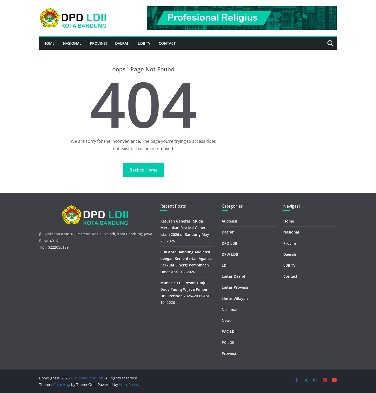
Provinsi (98, 43)
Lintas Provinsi (235, 287)
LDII (225, 265)
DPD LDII (229, 243)
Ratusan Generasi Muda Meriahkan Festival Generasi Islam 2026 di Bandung (185, 228)
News (226, 320)
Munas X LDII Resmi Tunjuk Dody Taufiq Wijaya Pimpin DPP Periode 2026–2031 (184, 289)
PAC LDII (229, 331)
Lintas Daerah (234, 276)
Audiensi (229, 221)
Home (49, 43)
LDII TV (144, 43)
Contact (167, 43)
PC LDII (228, 342)
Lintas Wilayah (235, 298)
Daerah (122, 43)
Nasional (72, 43)
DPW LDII (230, 254)
